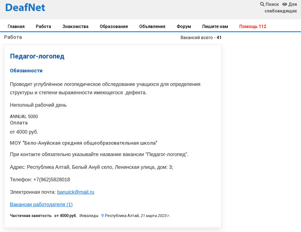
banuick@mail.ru (75, 192)
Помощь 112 (252, 26)
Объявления (152, 26)
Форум (184, 26)
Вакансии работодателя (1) (41, 204)
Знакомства (75, 26)
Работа (43, 26)
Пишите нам (215, 26)
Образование (114, 26)
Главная (16, 26)
